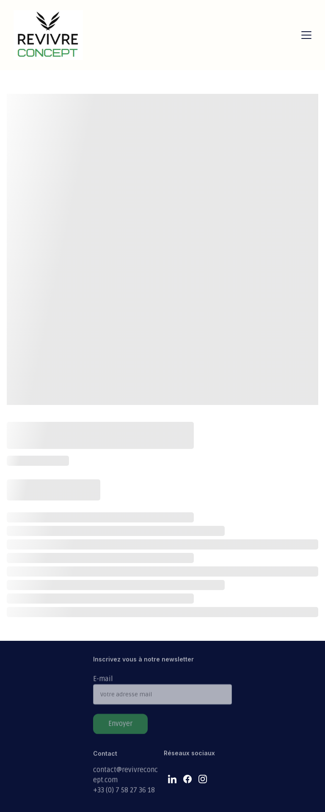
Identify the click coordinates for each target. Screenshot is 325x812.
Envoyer (120, 728)
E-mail (103, 683)
